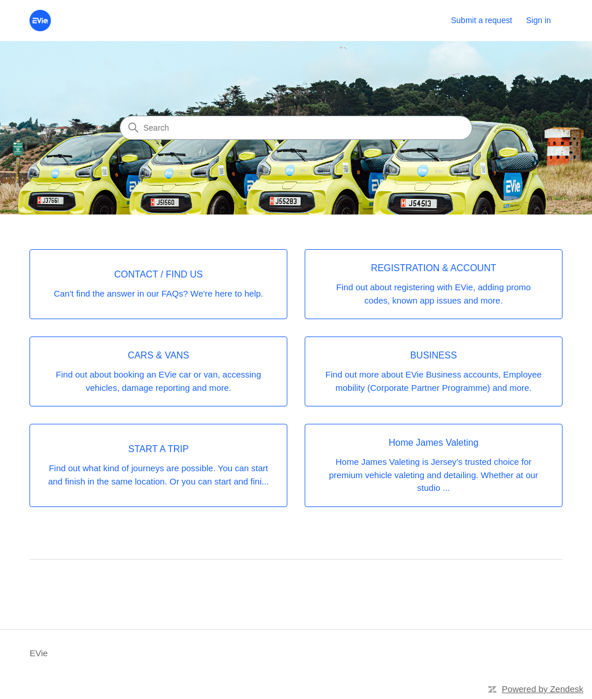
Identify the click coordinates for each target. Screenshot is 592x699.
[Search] (296, 127)
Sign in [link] (538, 20)
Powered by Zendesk (542, 689)
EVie (38, 653)
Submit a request (481, 20)
